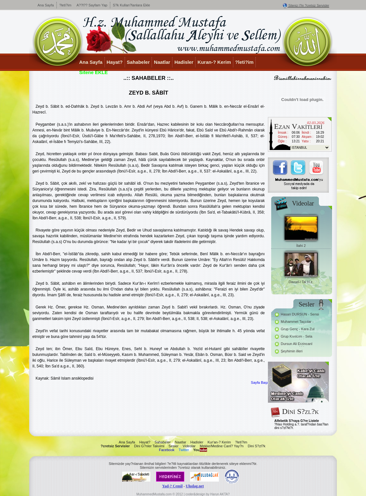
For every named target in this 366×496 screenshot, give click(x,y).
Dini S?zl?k (256, 446)
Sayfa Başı (259, 382)
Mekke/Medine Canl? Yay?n (222, 446)
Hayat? (115, 62)
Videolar (189, 446)
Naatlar (162, 62)
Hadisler (183, 62)
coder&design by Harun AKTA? (208, 494)
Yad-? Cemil (172, 486)
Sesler (174, 446)
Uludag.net (195, 486)
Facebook (166, 450)
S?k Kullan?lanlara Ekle (131, 5)
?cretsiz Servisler (115, 446)
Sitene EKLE (93, 72)
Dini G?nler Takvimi (149, 446)
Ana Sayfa (45, 5)
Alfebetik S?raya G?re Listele (296, 421)
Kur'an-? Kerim (219, 442)
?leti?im (65, 5)
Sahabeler (138, 62)
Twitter (184, 450)
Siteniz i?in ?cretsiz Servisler (308, 5)
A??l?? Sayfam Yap (92, 5)
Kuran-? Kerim (214, 62)
